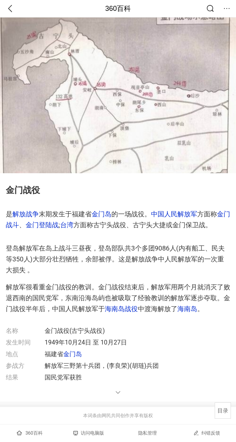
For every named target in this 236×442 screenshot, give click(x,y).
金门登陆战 (42, 225)
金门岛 (101, 214)
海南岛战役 (121, 309)
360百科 (118, 8)
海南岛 (187, 309)
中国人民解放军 (174, 214)
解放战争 (25, 214)
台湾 (66, 225)
